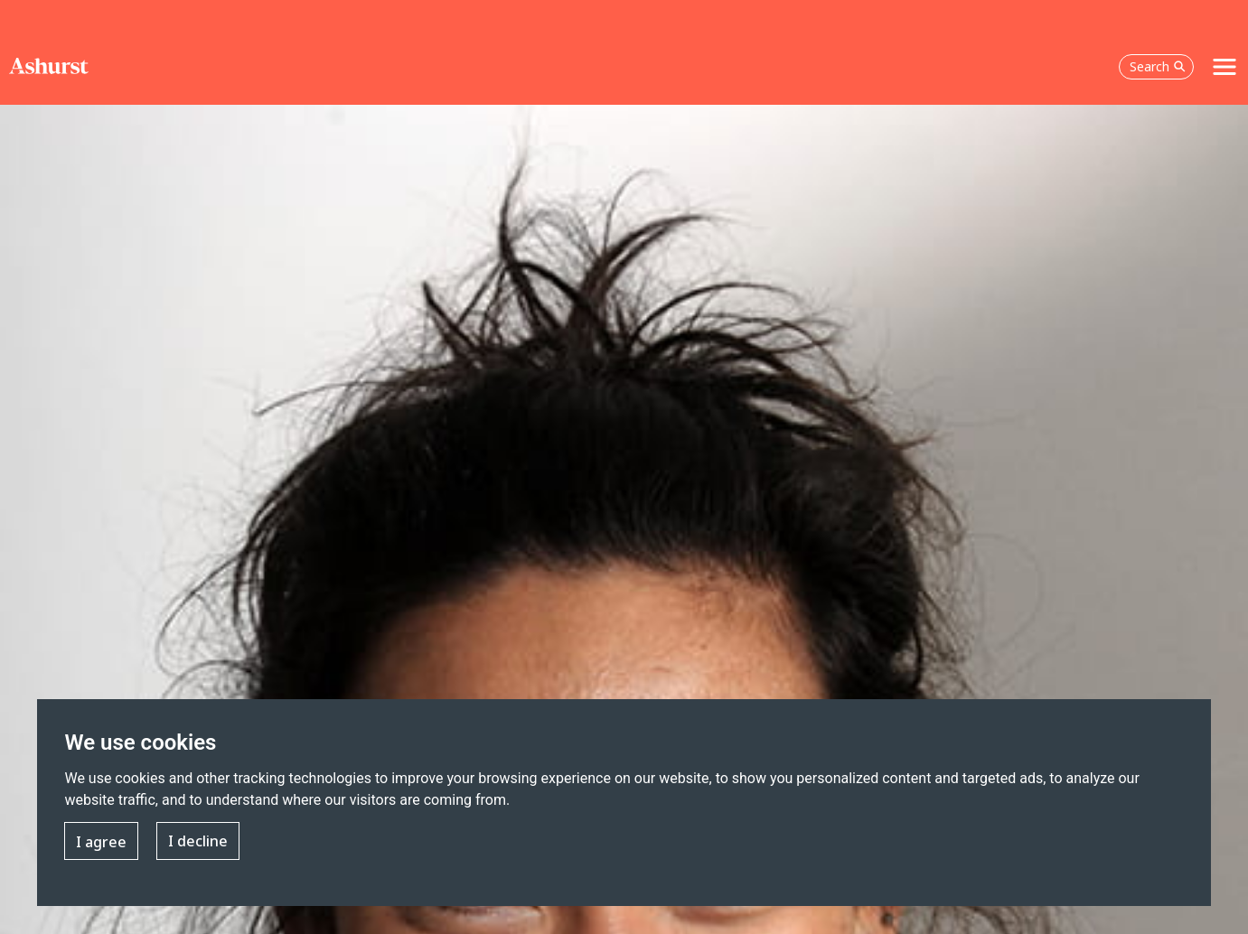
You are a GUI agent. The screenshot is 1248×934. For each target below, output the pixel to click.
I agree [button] (101, 842)
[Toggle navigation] (1224, 66)
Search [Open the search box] (1158, 66)
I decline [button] (198, 842)
